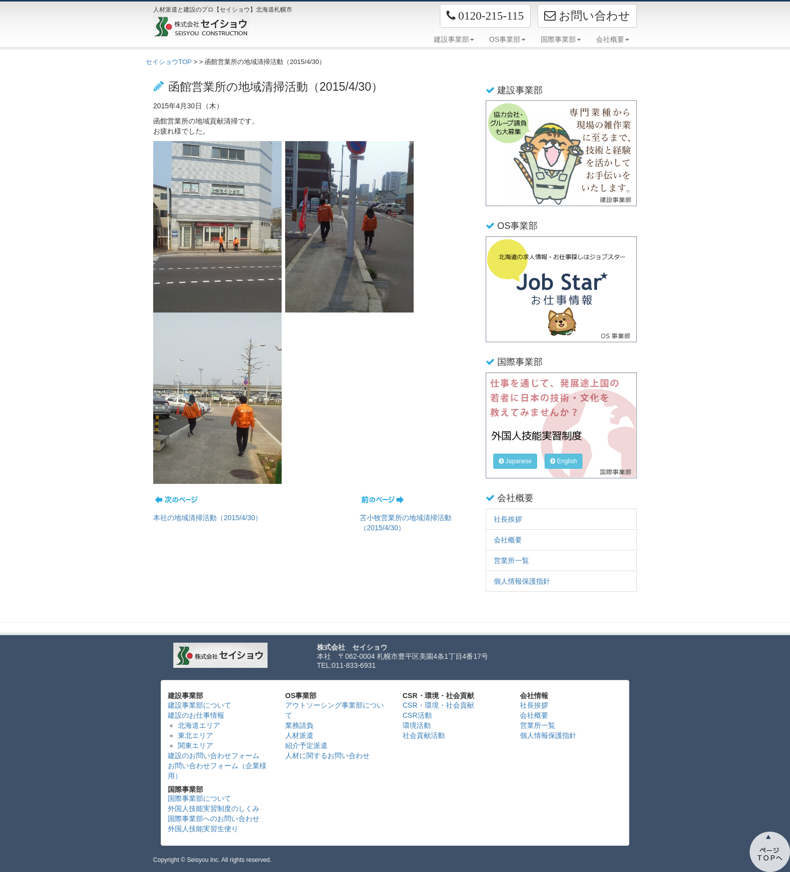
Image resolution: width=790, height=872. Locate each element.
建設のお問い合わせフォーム (213, 756)
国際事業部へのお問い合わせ (213, 819)
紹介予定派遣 (306, 745)
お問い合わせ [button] (587, 15)
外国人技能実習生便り (203, 829)
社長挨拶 (508, 519)
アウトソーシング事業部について (334, 710)
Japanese (515, 461)
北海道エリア (199, 725)
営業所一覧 (511, 560)
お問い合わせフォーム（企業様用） (217, 771)
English (563, 461)
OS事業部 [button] (507, 39)
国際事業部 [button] (561, 39)
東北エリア (195, 735)
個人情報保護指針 (522, 581)
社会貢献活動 (424, 735)
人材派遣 (299, 735)
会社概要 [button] (612, 39)
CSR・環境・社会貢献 (438, 705)
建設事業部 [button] (454, 39)
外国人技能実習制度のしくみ (213, 808)
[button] (485, 16)
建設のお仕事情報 (196, 715)
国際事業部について (199, 798)
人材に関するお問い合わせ (327, 756)
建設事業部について (199, 705)
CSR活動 (417, 715)
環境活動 (417, 725)
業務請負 (299, 725)
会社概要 (508, 540)
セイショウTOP (168, 62)
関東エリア (195, 745)
